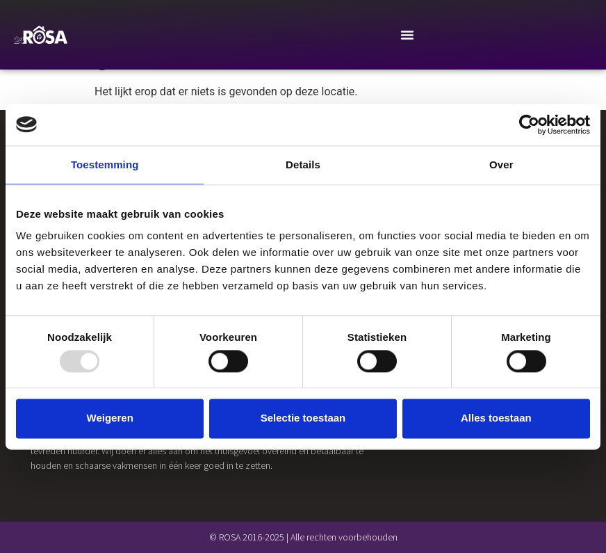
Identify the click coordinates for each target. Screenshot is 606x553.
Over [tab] (501, 164)
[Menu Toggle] (407, 35)
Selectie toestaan (303, 418)
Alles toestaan (496, 418)
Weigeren (110, 418)
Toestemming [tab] (105, 164)
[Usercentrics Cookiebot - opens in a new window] (529, 124)
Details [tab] (303, 164)
